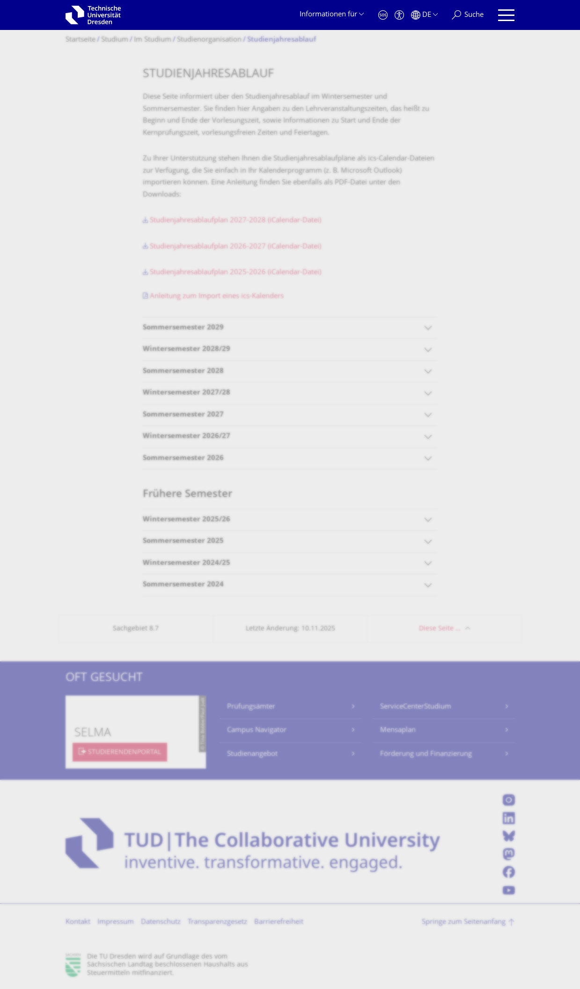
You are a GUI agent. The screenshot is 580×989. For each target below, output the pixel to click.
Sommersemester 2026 (183, 458)
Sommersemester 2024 (183, 584)
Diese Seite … (440, 629)
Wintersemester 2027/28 (186, 392)
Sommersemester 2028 (183, 371)
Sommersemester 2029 (183, 327)
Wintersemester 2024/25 (186, 563)
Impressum (115, 922)
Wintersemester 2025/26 (186, 519)
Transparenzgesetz (217, 922)
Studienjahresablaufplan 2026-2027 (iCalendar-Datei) (235, 246)
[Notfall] (383, 15)
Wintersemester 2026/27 (186, 436)
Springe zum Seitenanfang (464, 922)
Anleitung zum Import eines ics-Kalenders (217, 296)
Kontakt (78, 922)
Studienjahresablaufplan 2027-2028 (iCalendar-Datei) (235, 220)
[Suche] (468, 15)
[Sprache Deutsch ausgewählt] (424, 15)
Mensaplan (398, 730)
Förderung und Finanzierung (426, 754)
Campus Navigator (256, 730)
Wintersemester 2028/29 (186, 349)
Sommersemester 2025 (183, 541)
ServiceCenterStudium (415, 707)
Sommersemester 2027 (183, 414)
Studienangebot (252, 754)
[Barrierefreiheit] (399, 15)
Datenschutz (161, 922)
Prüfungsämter (251, 707)
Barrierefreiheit (278, 922)
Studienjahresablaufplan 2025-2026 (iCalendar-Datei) (235, 272)
